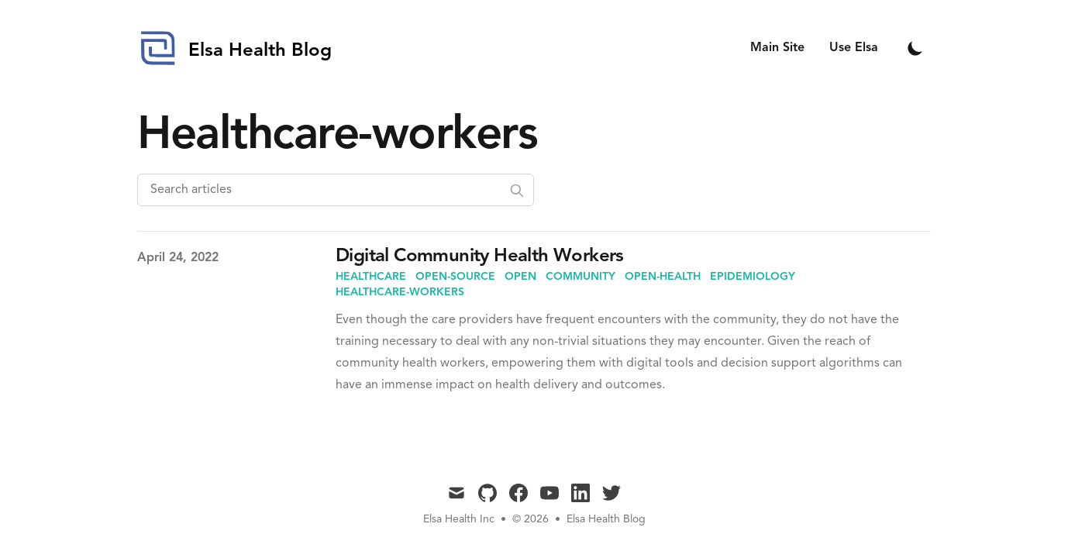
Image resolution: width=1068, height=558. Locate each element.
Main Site (777, 48)
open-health (663, 276)
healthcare (371, 276)
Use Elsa (853, 48)
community (580, 276)
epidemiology (752, 276)
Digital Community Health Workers (480, 256)
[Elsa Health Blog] (234, 48)
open (520, 276)
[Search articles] (335, 190)
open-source (455, 276)
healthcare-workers (400, 292)
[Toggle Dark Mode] (915, 48)
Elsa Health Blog (606, 519)
